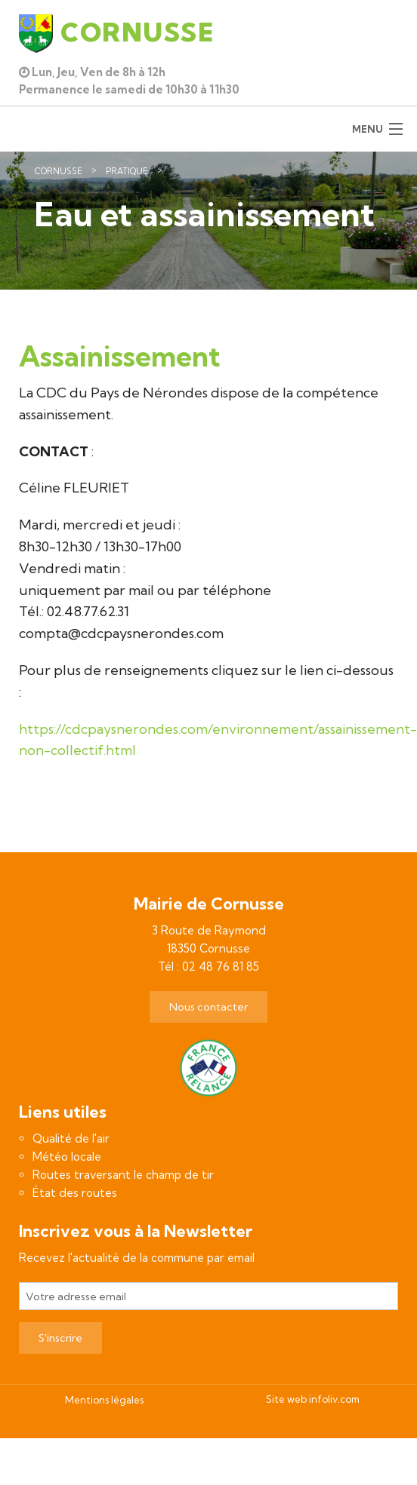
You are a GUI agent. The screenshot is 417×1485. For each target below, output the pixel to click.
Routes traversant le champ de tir (123, 1174)
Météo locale (66, 1156)
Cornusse (58, 171)
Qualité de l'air (71, 1138)
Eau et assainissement (225, 171)
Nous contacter (208, 1007)
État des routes (74, 1193)
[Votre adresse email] (208, 1296)
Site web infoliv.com (313, 1399)
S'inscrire (60, 1338)
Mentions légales (104, 1400)
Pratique (127, 171)
